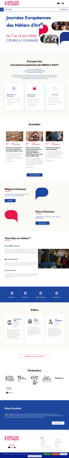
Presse (56, 445)
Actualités (10, 200)
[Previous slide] (55, 312)
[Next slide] (61, 312)
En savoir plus (9, 161)
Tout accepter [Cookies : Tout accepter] (47, 454)
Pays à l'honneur (42, 223)
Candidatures (64, 9)
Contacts (57, 446)
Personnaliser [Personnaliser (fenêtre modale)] (63, 454)
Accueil (42, 439)
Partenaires (58, 439)
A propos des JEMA (45, 446)
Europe (42, 445)
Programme (8, 9)
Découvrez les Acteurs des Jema (34, 356)
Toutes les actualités (34, 175)
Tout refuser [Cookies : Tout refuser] (55, 454)
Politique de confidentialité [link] (34, 456)
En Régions (43, 443)
